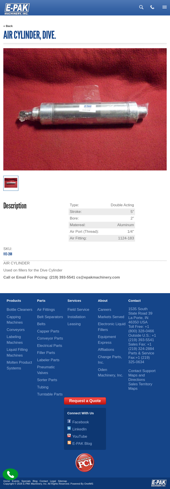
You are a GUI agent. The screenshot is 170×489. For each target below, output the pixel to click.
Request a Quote (85, 401)
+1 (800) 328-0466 (141, 329)
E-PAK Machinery (32, 483)
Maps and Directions (136, 377)
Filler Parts (46, 353)
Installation (76, 317)
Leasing (74, 324)
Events (15, 481)
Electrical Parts (49, 346)
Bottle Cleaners (19, 310)
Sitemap (62, 481)
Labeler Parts (48, 360)
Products (14, 300)
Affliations (106, 350)
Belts (41, 324)
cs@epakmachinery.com (98, 277)
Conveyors (16, 330)
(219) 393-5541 (62, 277)
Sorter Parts (47, 380)
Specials (26, 481)
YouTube (79, 436)
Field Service (78, 310)
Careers (104, 310)
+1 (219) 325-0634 (139, 359)
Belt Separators (50, 317)
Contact (134, 300)
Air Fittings (46, 310)
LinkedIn (79, 429)
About (102, 300)
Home (6, 481)
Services (74, 300)
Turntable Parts (50, 394)
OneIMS (88, 483)
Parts (41, 300)
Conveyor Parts (50, 338)
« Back (8, 26)
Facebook (80, 422)
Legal (53, 481)
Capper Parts (48, 331)
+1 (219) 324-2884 (141, 346)
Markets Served (111, 317)
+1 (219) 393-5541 (142, 337)
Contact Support (142, 371)
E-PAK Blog (82, 443)
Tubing (42, 387)
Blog (35, 481)
